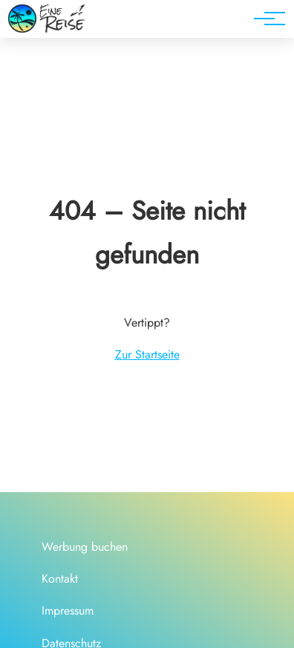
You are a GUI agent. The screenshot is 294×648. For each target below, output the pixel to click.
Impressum (68, 610)
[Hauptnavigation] (264, 18)
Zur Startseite (147, 354)
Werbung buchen (85, 546)
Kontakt (60, 578)
